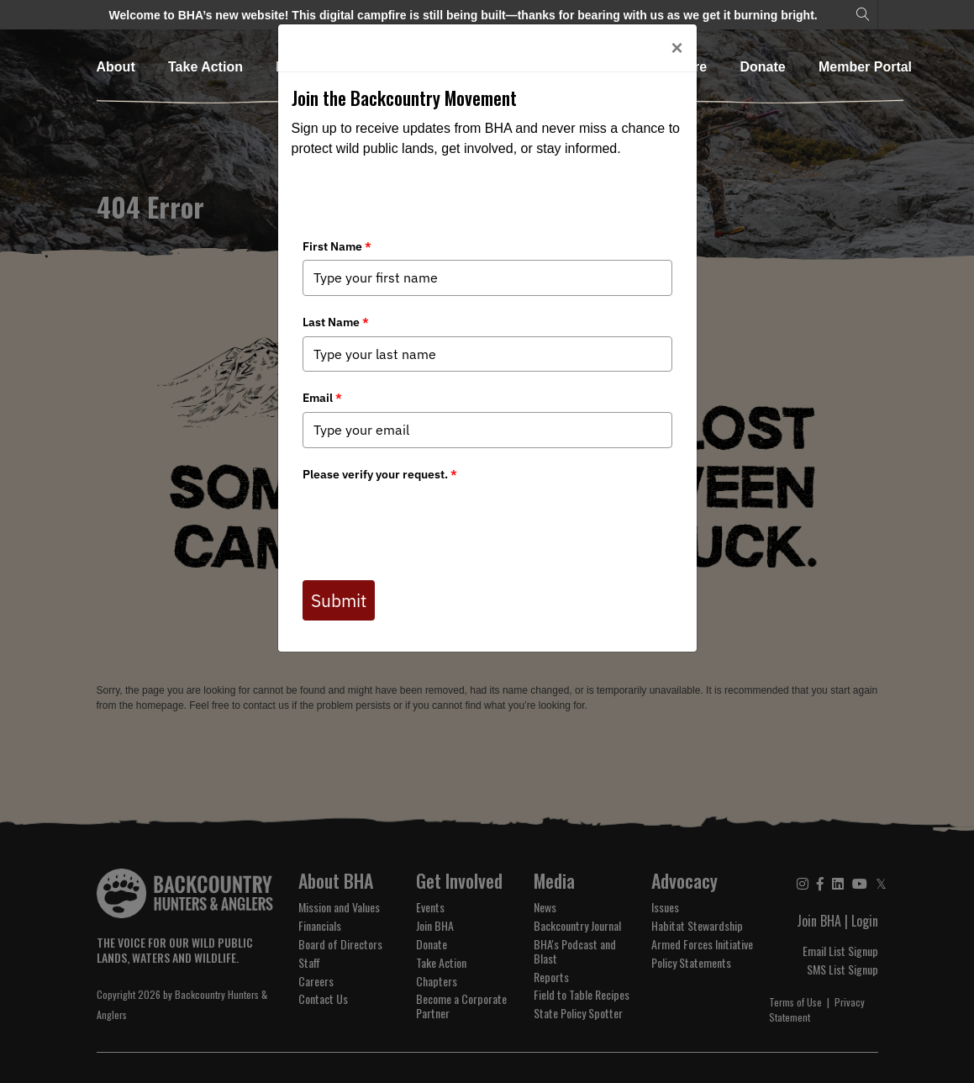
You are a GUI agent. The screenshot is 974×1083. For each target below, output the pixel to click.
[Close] (676, 47)
